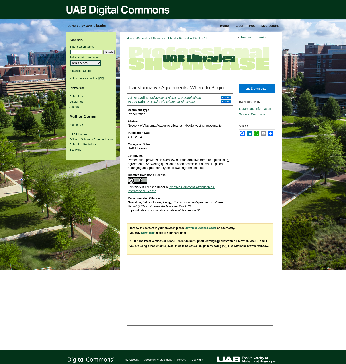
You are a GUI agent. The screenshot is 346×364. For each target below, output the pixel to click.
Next (261, 37)
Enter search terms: (82, 46)
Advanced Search (81, 70)
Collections (77, 96)
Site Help (75, 149)
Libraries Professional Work (184, 38)
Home (130, 38)
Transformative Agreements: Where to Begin (176, 87)
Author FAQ (77, 124)
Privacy (181, 359)
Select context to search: (85, 57)
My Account (132, 359)
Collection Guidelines (83, 144)
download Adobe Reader (200, 228)
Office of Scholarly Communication (92, 139)
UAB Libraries (78, 134)
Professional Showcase (151, 38)
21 (205, 38)
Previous (245, 37)
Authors (75, 106)
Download (256, 88)
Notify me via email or (87, 78)
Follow (225, 97)
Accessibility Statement (157, 359)
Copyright (197, 359)
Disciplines (76, 101)
